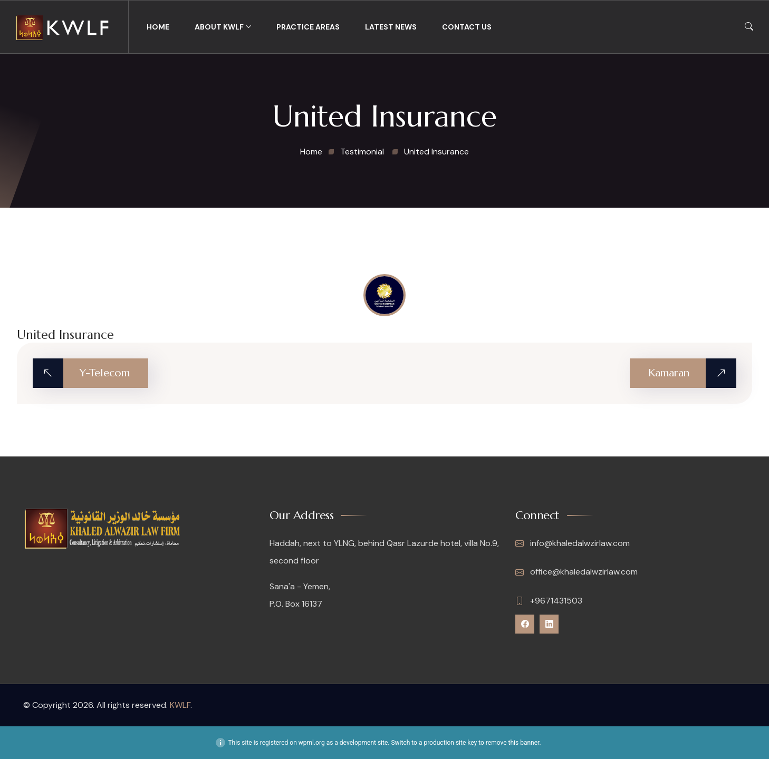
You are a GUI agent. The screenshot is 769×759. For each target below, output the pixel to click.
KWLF (180, 705)
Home (158, 27)
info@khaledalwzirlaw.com (572, 543)
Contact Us (467, 27)
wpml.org (312, 742)
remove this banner (513, 742)
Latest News (391, 27)
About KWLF (219, 27)
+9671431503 (548, 601)
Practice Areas (308, 27)
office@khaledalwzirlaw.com (576, 572)
